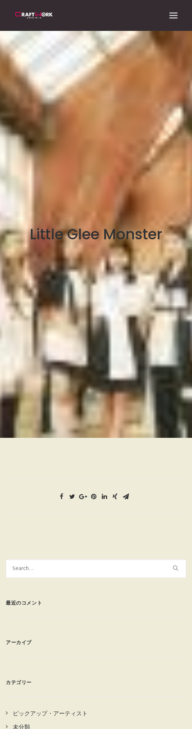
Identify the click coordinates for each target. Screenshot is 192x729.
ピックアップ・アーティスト (50, 703)
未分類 (21, 717)
